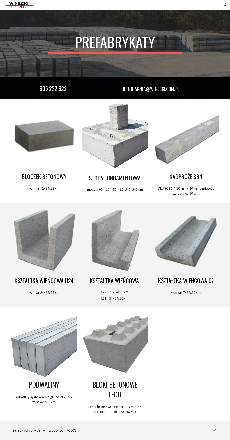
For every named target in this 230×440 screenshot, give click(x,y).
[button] (225, 5)
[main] (115, 44)
